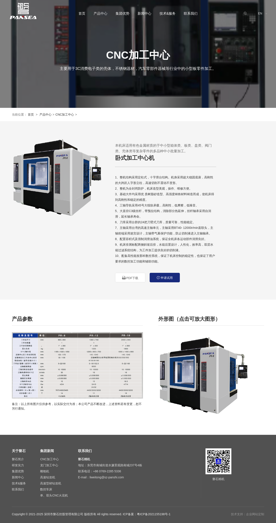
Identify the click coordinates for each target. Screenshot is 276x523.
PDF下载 (130, 278)
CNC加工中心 (64, 114)
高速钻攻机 (47, 477)
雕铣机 (44, 471)
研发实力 (18, 465)
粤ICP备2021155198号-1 (154, 514)
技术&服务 (168, 13)
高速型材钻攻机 (50, 483)
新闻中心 (144, 13)
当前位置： (19, 114)
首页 (81, 13)
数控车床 (46, 489)
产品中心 (100, 13)
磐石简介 (18, 459)
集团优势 (122, 13)
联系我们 (191, 13)
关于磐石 (19, 451)
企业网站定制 (255, 514)
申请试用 (165, 278)
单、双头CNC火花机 (54, 495)
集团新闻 (47, 451)
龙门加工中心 (49, 465)
